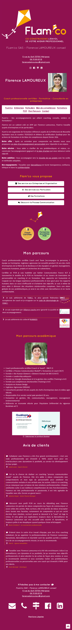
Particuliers (30, 108)
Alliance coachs (29, 310)
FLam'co (9, 108)
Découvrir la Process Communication (36, 202)
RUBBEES (33, 319)
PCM (25, 111)
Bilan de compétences (46, 108)
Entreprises (19, 108)
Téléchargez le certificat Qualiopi (36, 436)
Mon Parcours (34, 111)
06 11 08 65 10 (36, 59)
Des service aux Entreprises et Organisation (36, 183)
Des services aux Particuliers (36, 190)
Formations (62, 108)
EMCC (30, 298)
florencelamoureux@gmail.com (36, 62)
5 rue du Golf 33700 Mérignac (36, 57)
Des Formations (36, 196)
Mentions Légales (36, 617)
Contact (45, 111)
